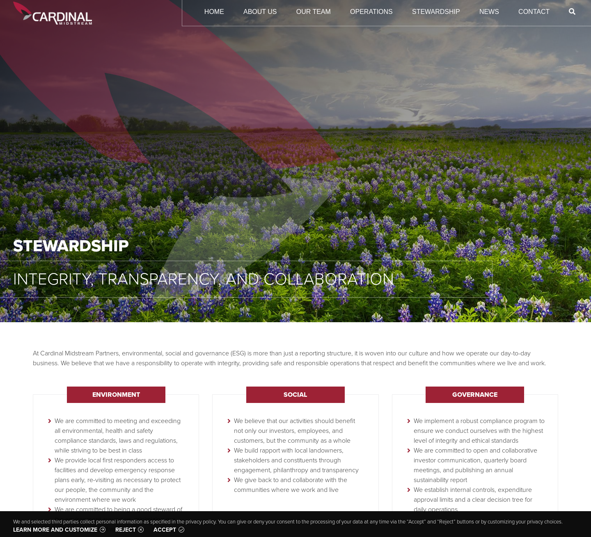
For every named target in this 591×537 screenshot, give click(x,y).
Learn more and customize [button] (55, 529)
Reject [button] (125, 529)
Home (214, 11)
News (489, 11)
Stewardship (436, 11)
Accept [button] (164, 529)
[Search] (572, 11)
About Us (260, 11)
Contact (534, 11)
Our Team (313, 11)
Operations (371, 11)
